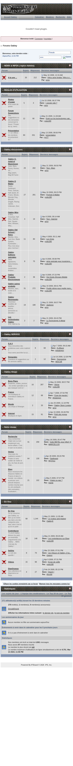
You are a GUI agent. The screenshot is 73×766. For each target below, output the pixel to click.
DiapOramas (13, 569)
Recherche (60, 17)
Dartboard (54, 458)
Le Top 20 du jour (55, 594)
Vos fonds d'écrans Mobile (56, 277)
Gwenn (49, 555)
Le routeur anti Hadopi (57, 519)
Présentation (13, 131)
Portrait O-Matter (53, 195)
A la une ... (12, 78)
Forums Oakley (10, 46)
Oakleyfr (50, 521)
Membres (50, 17)
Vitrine (56, 385)
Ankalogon (59, 350)
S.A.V (10, 344)
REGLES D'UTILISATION (15, 90)
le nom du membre (62, 613)
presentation (51, 135)
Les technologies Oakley (13, 319)
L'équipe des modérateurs (33, 594)
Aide (69, 17)
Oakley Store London (62, 405)
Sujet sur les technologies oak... (58, 118)
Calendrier (39, 17)
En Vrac (7, 502)
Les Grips (50, 239)
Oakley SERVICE (12, 334)
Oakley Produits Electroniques (14, 277)
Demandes (12, 357)
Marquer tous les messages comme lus (54, 584)
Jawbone (50, 305)
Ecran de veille (54, 562)
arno (48, 80)
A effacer (60, 348)
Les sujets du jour (10, 594)
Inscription (48, 39)
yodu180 (47, 121)
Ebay (10, 469)
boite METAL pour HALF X (60, 442)
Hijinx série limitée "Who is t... (59, 78)
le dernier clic (48, 613)
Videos (11, 562)
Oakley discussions (13, 150)
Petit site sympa (60, 414)
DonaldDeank (13, 609)
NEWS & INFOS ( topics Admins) (19, 66)
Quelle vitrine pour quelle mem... (59, 288)
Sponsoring (61, 359)
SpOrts (11, 551)
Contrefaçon (13, 531)
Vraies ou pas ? (56, 480)
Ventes (11, 452)
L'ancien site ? (51, 103)
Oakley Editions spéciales (12, 254)
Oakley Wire (13, 212)
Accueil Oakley (10, 17)
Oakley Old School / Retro (12, 232)
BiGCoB (59, 362)
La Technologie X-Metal (55, 321)
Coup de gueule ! (61, 395)
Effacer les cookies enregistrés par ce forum (20, 584)
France (11, 392)
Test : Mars (50, 168)
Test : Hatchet (51, 219)
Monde (11, 404)
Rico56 (49, 574)
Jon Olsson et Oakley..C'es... (59, 553)
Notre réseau (10, 427)
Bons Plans (13, 381)
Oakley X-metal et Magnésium (13, 161)
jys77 (46, 137)
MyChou (52, 461)
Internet (11, 413)
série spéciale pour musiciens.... (59, 261)
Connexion (39, 39)
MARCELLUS (54, 444)
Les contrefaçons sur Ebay (58, 538)
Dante (51, 483)
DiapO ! (51, 572)
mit (33, 647)
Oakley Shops (10, 372)
